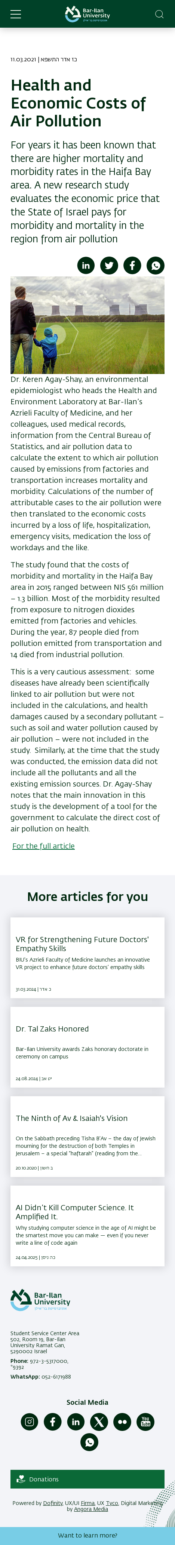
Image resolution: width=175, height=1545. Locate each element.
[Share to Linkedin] (86, 273)
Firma (88, 1503)
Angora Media (91, 1509)
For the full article (43, 846)
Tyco (112, 1503)
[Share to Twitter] (109, 273)
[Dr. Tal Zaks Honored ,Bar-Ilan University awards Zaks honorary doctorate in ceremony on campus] (87, 1047)
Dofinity (52, 1503)
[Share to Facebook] (132, 273)
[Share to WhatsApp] (156, 273)
